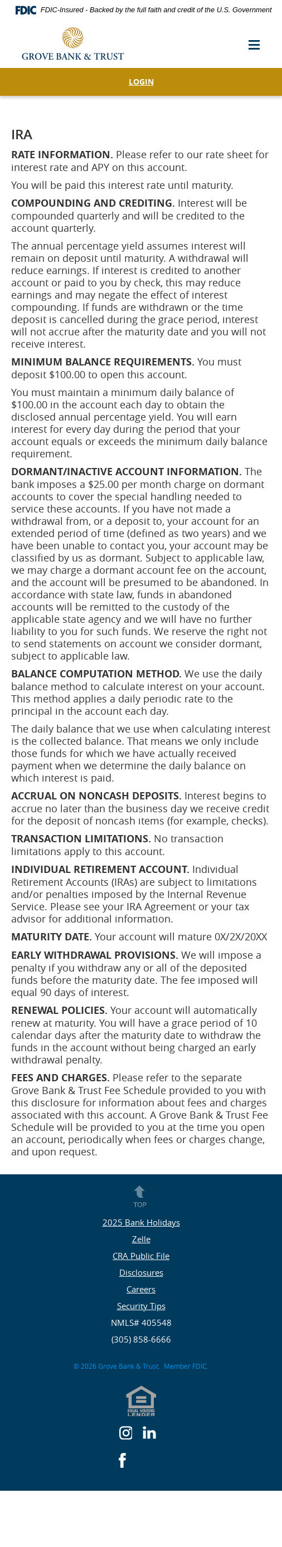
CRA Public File (141, 1255)
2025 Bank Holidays (141, 1222)
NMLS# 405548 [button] (141, 1322)
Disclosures (141, 1272)
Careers (141, 1289)
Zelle (141, 1239)
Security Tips (141, 1305)
